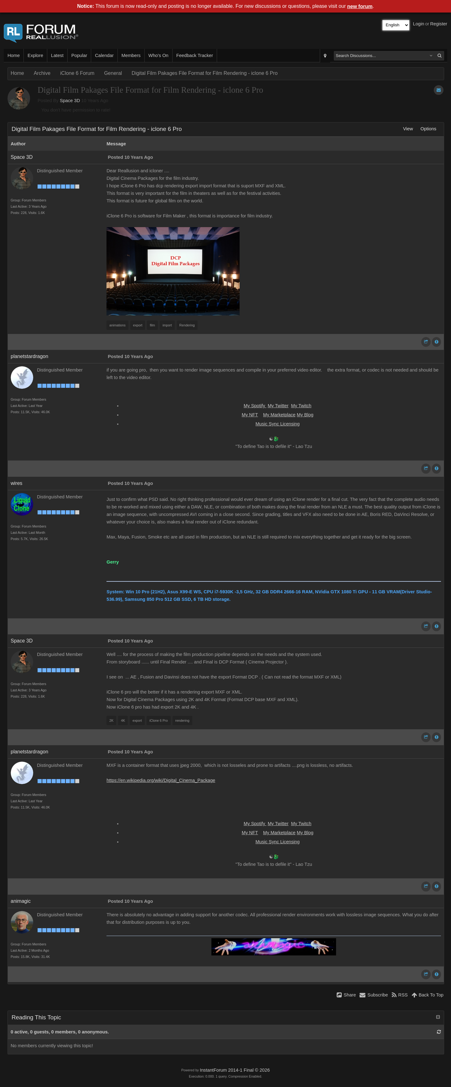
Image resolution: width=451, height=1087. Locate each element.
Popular (79, 55)
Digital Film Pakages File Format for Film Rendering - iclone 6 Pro (204, 73)
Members (131, 55)
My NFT (250, 414)
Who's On (158, 55)
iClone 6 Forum (77, 73)
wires (16, 483)
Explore (35, 55)
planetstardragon (29, 356)
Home (13, 55)
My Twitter (278, 405)
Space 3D (70, 100)
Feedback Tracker (195, 55)
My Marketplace (279, 414)
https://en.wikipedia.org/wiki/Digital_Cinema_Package (160, 780)
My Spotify (255, 405)
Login (418, 23)
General (113, 73)
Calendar (104, 55)
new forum (360, 6)
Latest (57, 55)
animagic (21, 901)
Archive (42, 73)
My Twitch (301, 405)
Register (438, 23)
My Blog (305, 414)
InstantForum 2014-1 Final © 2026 (235, 1070)
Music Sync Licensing (278, 423)
